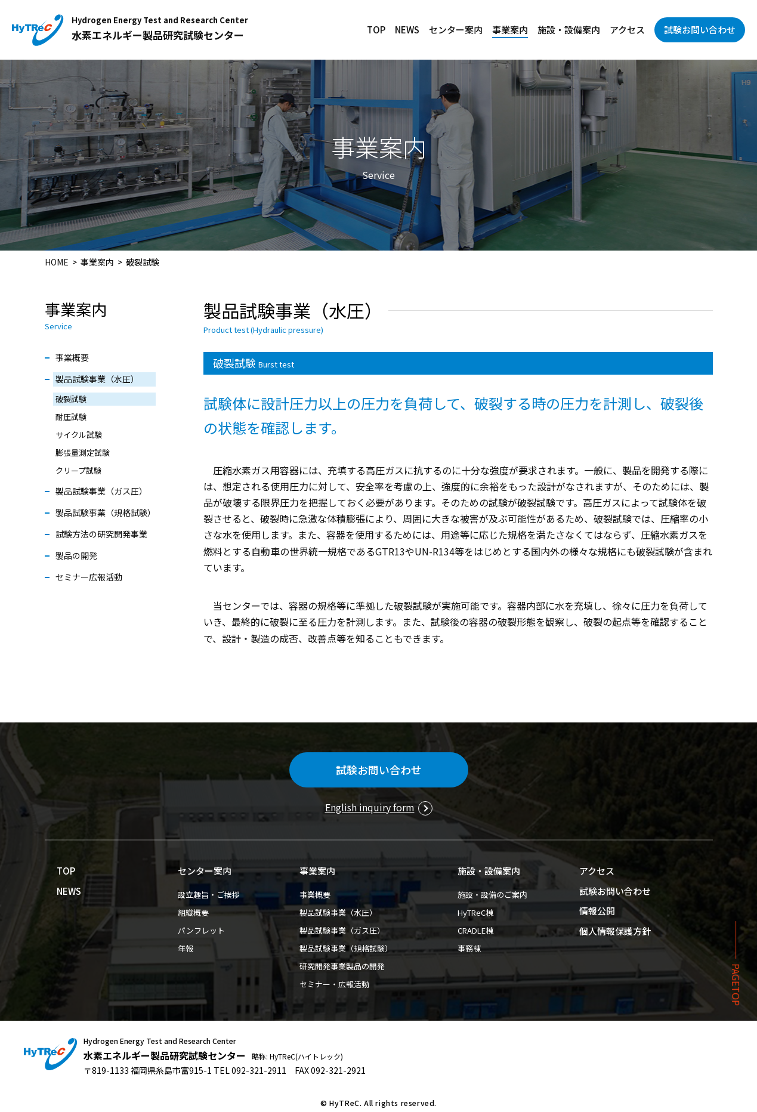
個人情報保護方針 (615, 931)
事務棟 (469, 948)
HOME (57, 262)
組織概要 (193, 912)
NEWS (407, 29)
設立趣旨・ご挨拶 (209, 894)
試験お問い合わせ (700, 29)
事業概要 (72, 357)
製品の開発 (76, 555)
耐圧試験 (70, 416)
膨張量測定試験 (82, 452)
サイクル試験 (78, 434)
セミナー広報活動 (88, 577)
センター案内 (456, 29)
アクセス (627, 29)
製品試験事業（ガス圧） (101, 491)
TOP (376, 29)
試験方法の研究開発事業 (101, 534)
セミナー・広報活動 (334, 984)
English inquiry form (370, 807)
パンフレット (201, 930)
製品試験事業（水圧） (97, 379)
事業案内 (510, 29)
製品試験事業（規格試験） (105, 512)
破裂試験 (70, 398)
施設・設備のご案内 (492, 894)
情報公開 (597, 910)
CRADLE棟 (475, 930)
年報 (185, 948)
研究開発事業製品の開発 (342, 966)
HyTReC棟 (475, 912)
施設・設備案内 (568, 29)
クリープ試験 (78, 470)
